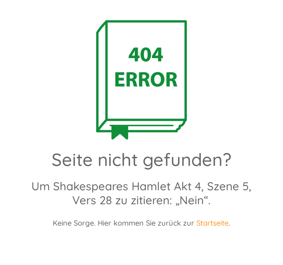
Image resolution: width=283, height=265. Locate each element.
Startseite (212, 222)
